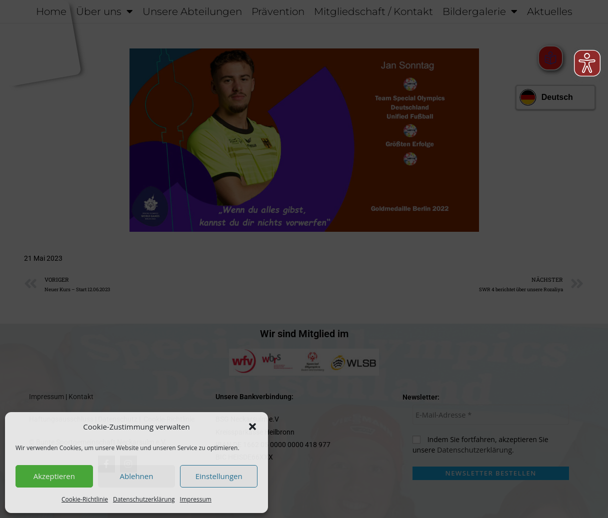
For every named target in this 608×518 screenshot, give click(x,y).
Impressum (196, 499)
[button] (253, 427)
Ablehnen (137, 476)
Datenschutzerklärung (144, 499)
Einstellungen (219, 476)
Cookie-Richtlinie (85, 499)
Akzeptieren (54, 476)
